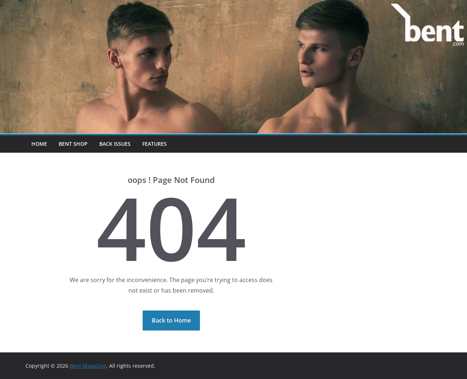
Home (39, 143)
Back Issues (115, 143)
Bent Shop (73, 143)
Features (154, 143)
